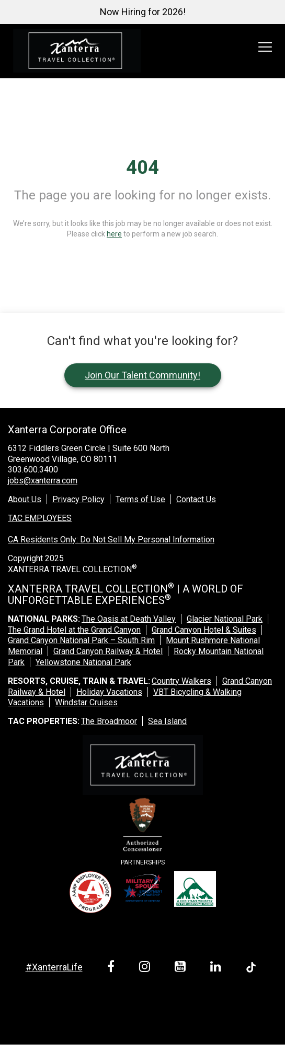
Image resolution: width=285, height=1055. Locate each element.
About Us (24, 499)
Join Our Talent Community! (142, 375)
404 (142, 168)
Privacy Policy (78, 499)
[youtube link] (182, 968)
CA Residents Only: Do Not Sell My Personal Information (111, 539)
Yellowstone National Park (83, 662)
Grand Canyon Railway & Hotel (108, 651)
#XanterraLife (54, 967)
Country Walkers (181, 681)
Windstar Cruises (86, 702)
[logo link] (76, 51)
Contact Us (196, 499)
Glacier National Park (225, 619)
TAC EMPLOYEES (40, 518)
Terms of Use (140, 499)
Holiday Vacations (109, 692)
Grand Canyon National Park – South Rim (81, 640)
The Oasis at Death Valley (129, 619)
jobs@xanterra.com (42, 480)
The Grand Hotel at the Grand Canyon (74, 630)
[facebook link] (112, 968)
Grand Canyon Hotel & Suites (204, 630)
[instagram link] (146, 968)
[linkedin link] (217, 968)
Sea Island (167, 721)
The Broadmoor (109, 721)
